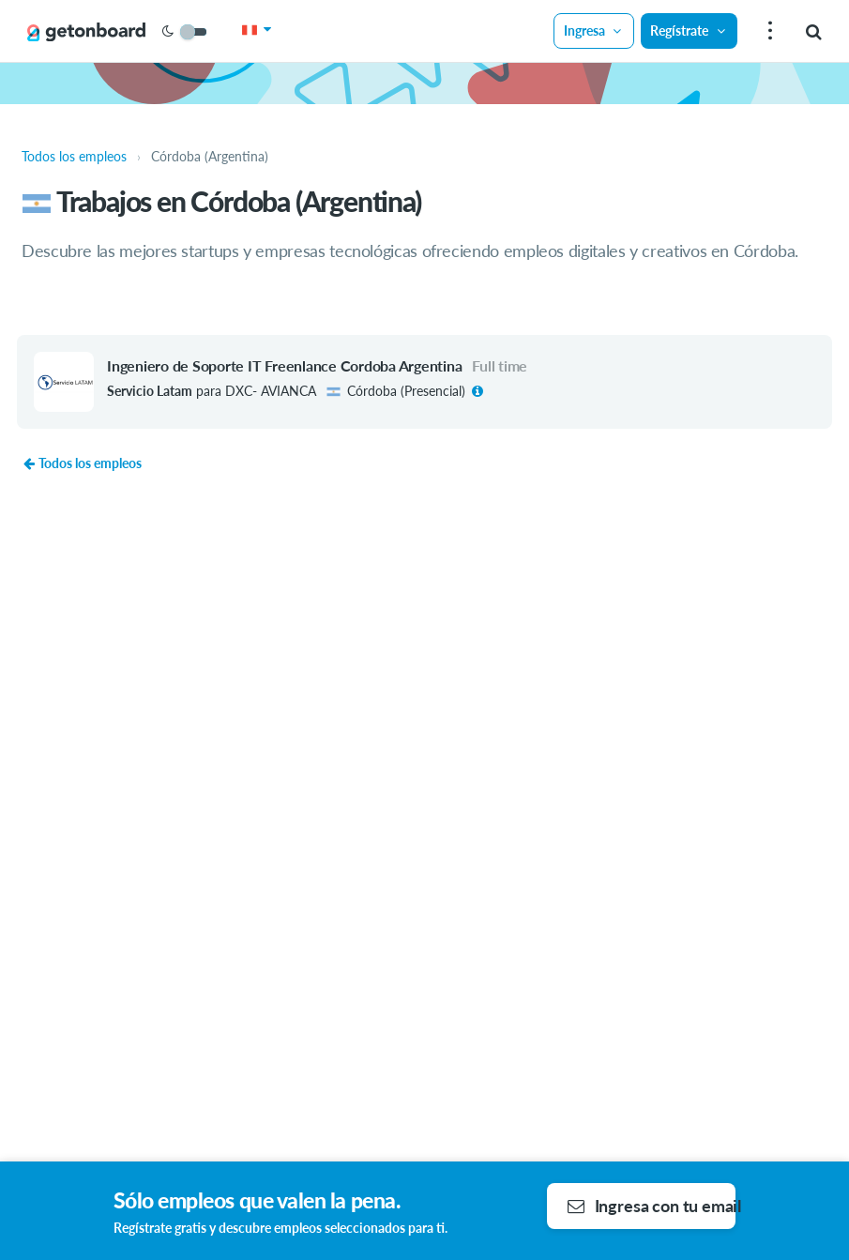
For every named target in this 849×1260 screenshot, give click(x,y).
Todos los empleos (82, 463)
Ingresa (594, 30)
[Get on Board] (86, 32)
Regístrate (688, 30)
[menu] (768, 31)
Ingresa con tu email (652, 1205)
